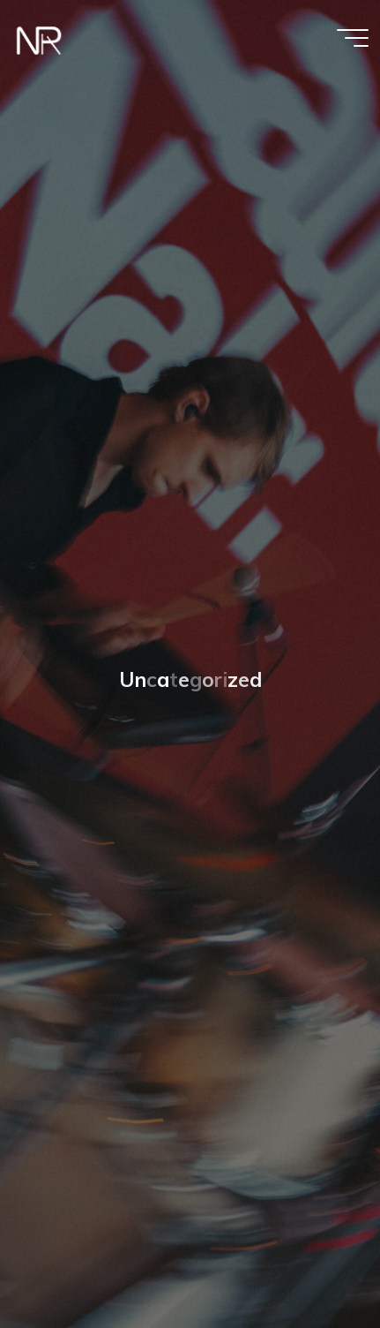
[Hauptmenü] (353, 38)
